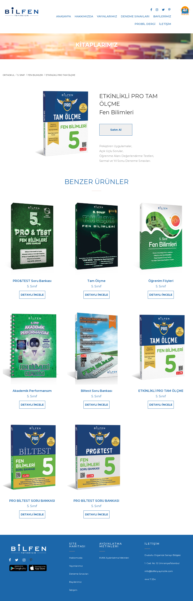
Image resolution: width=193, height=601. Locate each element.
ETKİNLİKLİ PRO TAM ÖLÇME (160, 388)
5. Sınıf (21, 75)
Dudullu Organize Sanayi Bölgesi (163, 548)
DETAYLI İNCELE (32, 295)
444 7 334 (150, 572)
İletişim (73, 583)
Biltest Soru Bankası (96, 388)
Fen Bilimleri (35, 75)
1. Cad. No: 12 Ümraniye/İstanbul (162, 556)
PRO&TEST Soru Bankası (32, 281)
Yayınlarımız (76, 559)
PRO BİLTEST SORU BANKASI (32, 496)
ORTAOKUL (9, 75)
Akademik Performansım (32, 388)
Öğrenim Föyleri (160, 281)
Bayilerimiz (75, 575)
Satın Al (115, 129)
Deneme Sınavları (78, 567)
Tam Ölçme (96, 281)
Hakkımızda (75, 551)
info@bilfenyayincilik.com (159, 564)
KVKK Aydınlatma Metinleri (114, 551)
